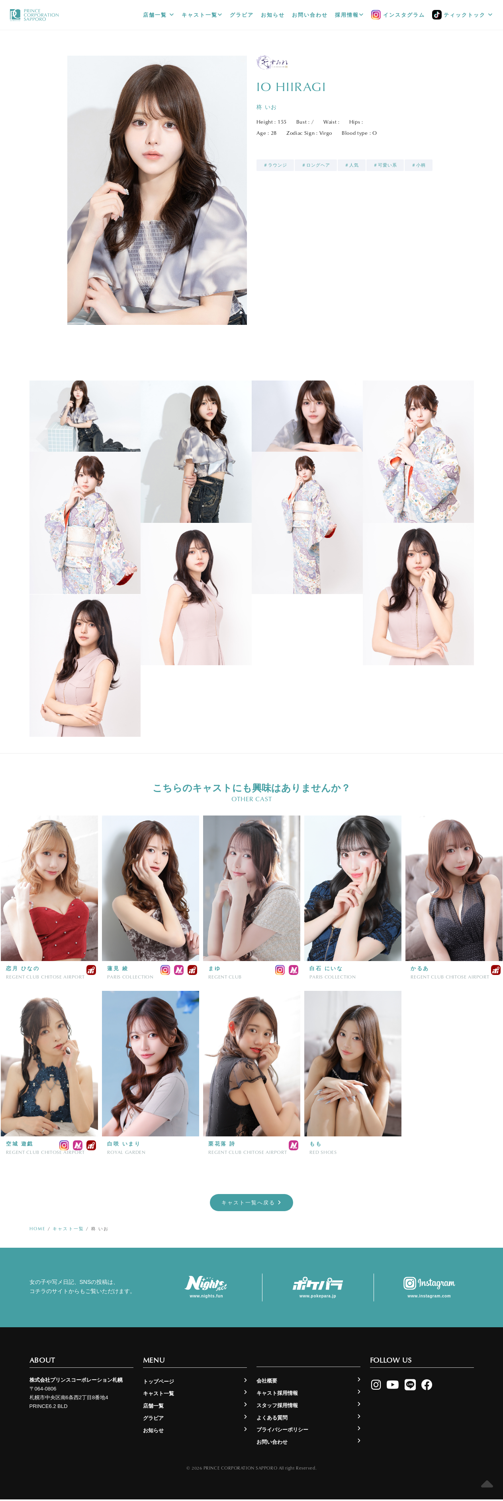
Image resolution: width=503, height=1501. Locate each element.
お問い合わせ (310, 15)
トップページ (158, 1383)
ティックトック (462, 15)
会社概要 (266, 1383)
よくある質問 (272, 1419)
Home (37, 1230)
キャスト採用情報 (277, 1395)
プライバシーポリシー (282, 1432)
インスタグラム (398, 15)
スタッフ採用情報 (277, 1407)
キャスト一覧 (202, 15)
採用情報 (349, 15)
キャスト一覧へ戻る (251, 1203)
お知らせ (273, 15)
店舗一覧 (158, 15)
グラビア (242, 15)
